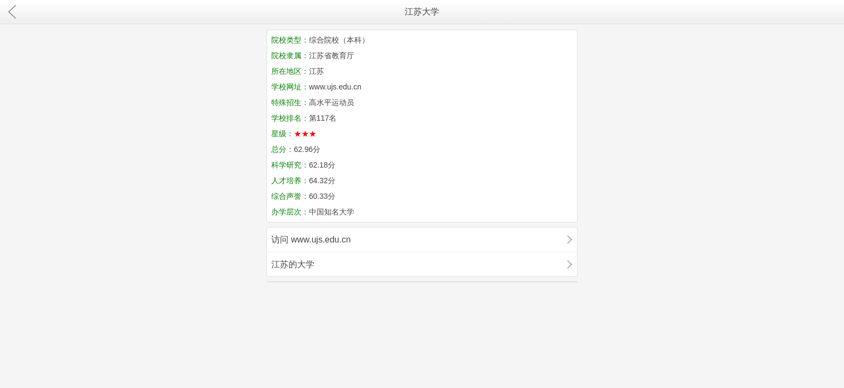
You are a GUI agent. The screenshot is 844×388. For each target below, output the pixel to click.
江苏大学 (422, 11)
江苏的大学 (292, 264)
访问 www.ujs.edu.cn (311, 239)
